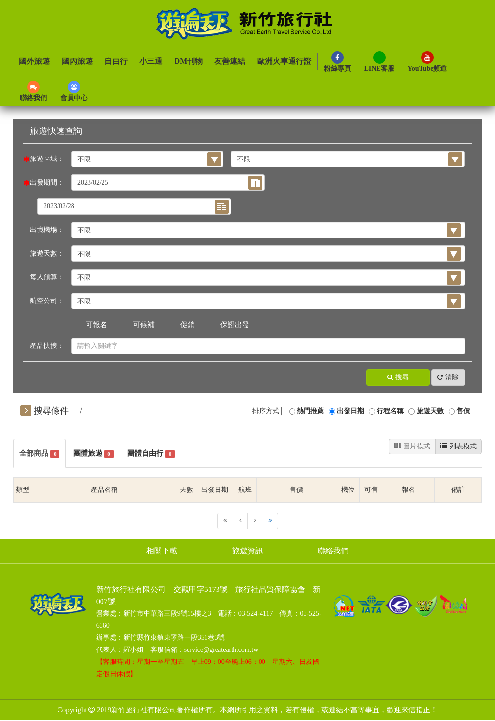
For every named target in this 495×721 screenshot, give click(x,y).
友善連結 (229, 62)
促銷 (187, 325)
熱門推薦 (310, 411)
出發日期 (350, 411)
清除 (448, 377)
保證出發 (234, 325)
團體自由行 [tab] (157, 454)
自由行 (115, 62)
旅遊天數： (47, 253)
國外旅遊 (34, 62)
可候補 (144, 325)
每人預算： (47, 277)
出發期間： (47, 182)
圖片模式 (412, 446)
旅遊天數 (430, 411)
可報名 (96, 325)
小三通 (150, 62)
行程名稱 (390, 411)
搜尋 (398, 377)
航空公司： (47, 300)
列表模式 (458, 446)
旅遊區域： (47, 158)
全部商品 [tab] (40, 454)
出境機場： (47, 229)
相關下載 (158, 552)
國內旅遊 (76, 62)
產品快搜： (47, 345)
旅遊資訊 (247, 552)
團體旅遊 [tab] (96, 454)
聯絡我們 (336, 552)
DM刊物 (188, 62)
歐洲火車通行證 (283, 62)
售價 (463, 411)
